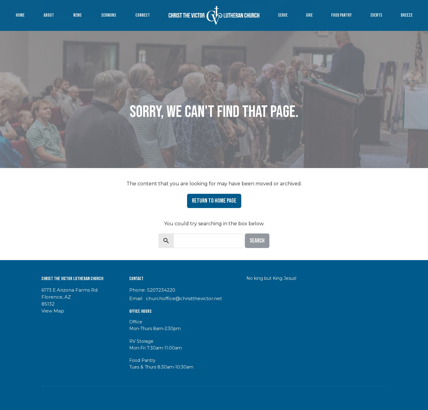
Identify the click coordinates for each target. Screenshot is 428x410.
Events (376, 15)
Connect (142, 15)
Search (257, 240)
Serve (283, 15)
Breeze (407, 15)
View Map (52, 311)
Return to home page (214, 200)
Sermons (108, 15)
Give (309, 15)
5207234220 (161, 290)
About (49, 15)
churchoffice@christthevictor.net (184, 298)
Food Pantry (341, 15)
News (77, 15)
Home (20, 15)
